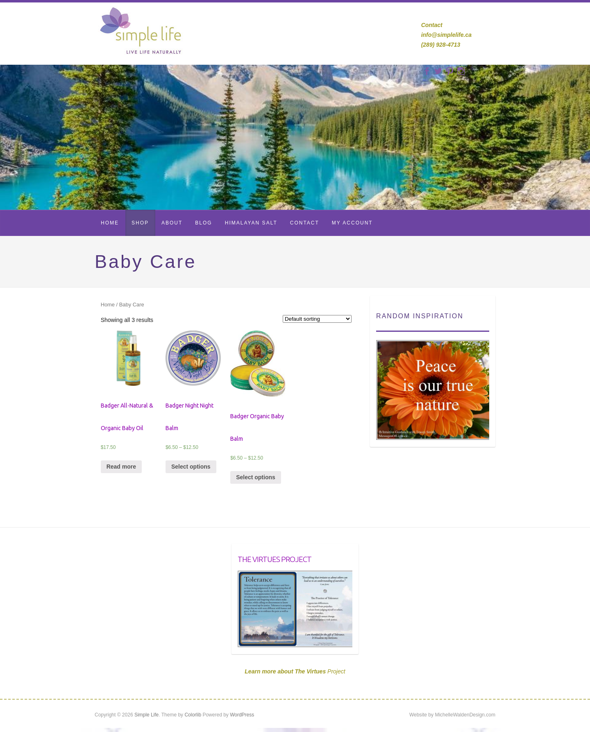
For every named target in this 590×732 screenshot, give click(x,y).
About (171, 223)
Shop (140, 223)
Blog (203, 223)
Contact (304, 223)
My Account (352, 223)
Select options (191, 466)
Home (110, 223)
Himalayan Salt (251, 223)
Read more (121, 466)
